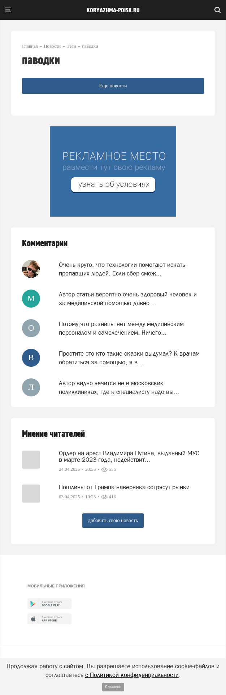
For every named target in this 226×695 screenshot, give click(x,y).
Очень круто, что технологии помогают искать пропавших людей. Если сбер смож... (122, 269)
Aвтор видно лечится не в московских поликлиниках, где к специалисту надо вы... (119, 387)
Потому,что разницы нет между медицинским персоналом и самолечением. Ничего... (121, 328)
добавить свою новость (113, 520)
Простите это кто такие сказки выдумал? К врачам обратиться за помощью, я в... (129, 358)
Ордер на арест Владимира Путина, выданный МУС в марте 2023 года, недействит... (129, 456)
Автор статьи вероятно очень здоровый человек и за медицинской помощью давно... (128, 299)
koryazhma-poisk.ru (113, 10)
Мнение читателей (53, 434)
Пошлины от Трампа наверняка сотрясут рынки (124, 487)
